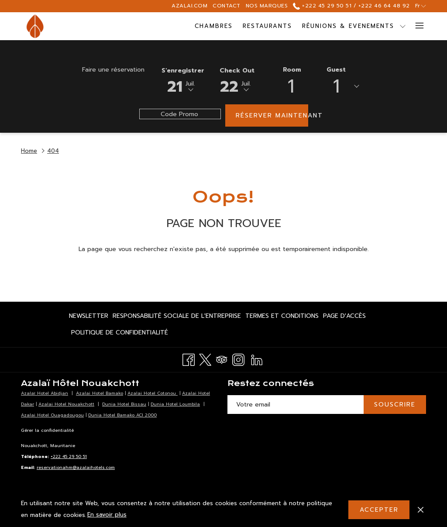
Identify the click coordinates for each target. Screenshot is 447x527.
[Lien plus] (416, 26)
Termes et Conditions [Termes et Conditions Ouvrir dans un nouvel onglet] (282, 317)
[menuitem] (175, 26)
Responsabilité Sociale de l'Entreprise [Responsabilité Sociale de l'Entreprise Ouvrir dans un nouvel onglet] (177, 317)
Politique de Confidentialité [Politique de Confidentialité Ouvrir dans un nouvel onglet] (119, 334)
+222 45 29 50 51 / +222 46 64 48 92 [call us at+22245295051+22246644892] (351, 6)
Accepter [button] (379, 509)
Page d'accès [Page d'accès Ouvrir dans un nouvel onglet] (344, 317)
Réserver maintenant (272, 115)
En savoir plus (107, 514)
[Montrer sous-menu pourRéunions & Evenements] (363, 26)
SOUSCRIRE (395, 404)
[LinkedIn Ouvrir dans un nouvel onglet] (257, 358)
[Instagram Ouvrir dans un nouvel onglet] (238, 358)
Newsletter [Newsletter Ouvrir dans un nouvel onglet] (88, 317)
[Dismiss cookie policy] (420, 509)
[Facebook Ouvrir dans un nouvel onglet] (188, 358)
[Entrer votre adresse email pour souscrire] (295, 404)
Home (29, 151)
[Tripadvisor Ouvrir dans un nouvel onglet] (222, 358)
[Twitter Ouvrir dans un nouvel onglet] (205, 358)
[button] (183, 79)
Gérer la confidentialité (47, 430)
